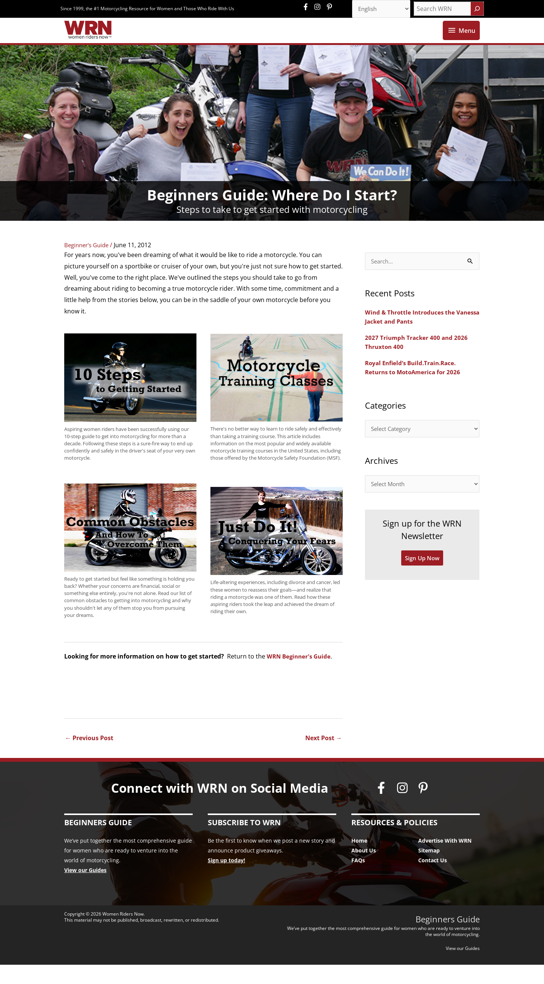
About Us (363, 869)
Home (359, 859)
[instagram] (319, 7)
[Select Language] (378, 9)
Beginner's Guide (88, 264)
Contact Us (432, 879)
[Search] (477, 9)
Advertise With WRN (444, 859)
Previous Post (89, 757)
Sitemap (429, 869)
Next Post (323, 757)
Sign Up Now (422, 580)
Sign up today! (226, 879)
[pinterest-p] (330, 7)
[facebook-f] (307, 7)
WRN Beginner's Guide (300, 675)
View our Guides (85, 889)
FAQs (358, 879)
